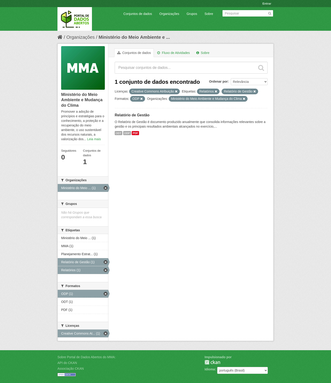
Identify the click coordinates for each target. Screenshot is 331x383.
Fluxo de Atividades (173, 53)
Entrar (267, 3)
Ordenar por (218, 81)
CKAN (212, 362)
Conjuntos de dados (137, 14)
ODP (127, 133)
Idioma (210, 369)
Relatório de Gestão (132, 115)
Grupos (192, 14)
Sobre (209, 14)
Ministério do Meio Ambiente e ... (134, 37)
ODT (118, 133)
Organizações (169, 14)
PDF (135, 133)
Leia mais (94, 139)
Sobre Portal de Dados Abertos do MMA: (86, 357)
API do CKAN (67, 363)
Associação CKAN (70, 368)
